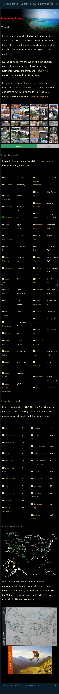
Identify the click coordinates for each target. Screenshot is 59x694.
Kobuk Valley (9, 435)
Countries (25, 4)
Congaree (8, 268)
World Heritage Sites (39, 96)
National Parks (10, 4)
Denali (6, 453)
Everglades (7, 326)
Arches (7, 178)
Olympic (39, 268)
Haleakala (8, 500)
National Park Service (24, 87)
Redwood (39, 290)
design (54, 685)
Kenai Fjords (9, 493)
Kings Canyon (39, 446)
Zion (37, 388)
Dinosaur (8, 301)
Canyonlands (7, 239)
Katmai (7, 428)
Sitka (6, 486)
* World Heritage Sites (13, 526)
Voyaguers (38, 479)
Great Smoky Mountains (7, 387)
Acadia (36, 471)
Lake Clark (8, 461)
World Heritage (41, 4)
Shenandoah (38, 322)
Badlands (8, 185)
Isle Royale (38, 486)
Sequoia (37, 428)
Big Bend (8, 206)
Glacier (7, 333)
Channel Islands (40, 453)
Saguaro (38, 311)
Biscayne (8, 217)
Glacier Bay (9, 479)
